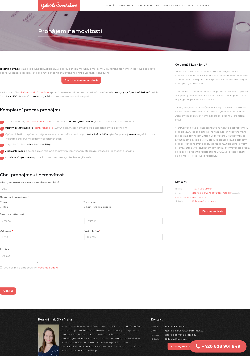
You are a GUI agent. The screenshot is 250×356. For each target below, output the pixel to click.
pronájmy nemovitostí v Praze (78, 334)
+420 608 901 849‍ (202, 188)
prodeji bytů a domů (73, 338)
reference (126, 5)
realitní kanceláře (43, 127)
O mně (110, 5)
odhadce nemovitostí (38, 121)
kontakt (203, 5)
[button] (218, 346)
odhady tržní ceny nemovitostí (79, 346)
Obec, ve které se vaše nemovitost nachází (30, 182)
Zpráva (4, 249)
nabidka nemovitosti (178, 5)
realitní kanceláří (88, 330)
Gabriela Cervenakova (204, 201)
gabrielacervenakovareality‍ (190, 197)
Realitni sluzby (148, 5)
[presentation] (26, 279)
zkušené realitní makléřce (34, 92)
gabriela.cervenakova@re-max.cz (211, 193)
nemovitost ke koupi (85, 350)
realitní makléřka (132, 326)
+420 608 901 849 (175, 326)
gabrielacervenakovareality (180, 335)
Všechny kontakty (212, 211)
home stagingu (118, 338)
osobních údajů (48, 267)
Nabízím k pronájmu (15, 197)
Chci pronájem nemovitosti (81, 80)
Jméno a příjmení (12, 214)
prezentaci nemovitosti (83, 342)
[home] (59, 5)
